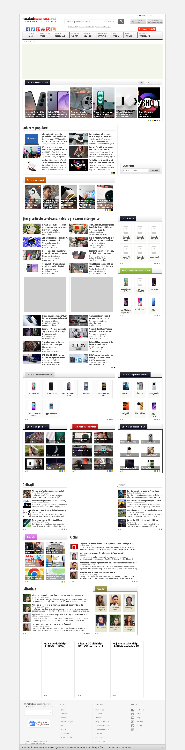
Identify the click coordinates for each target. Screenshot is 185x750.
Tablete (63, 718)
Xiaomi (82, 26)
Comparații (64, 733)
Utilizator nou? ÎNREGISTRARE (155, 21)
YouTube (137, 721)
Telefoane (64, 714)
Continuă (154, 170)
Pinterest (137, 725)
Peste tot (109, 21)
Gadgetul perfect (66, 737)
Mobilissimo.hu (101, 737)
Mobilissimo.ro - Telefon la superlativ (40, 19)
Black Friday (73, 26)
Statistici (98, 718)
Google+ (137, 718)
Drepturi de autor (102, 721)
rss (53, 29)
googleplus (38, 29)
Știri (61, 725)
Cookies (98, 733)
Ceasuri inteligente (67, 721)
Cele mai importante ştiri (37, 82)
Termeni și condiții (102, 725)
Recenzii (63, 729)
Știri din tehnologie (103, 26)
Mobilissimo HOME (30, 41)
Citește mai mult (126, 747)
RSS (134, 729)
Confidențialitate (102, 729)
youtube (43, 29)
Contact (149, 15)
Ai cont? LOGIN (138, 21)
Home (62, 710)
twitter (33, 29)
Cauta (121, 21)
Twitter (136, 714)
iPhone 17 (89, 26)
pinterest (48, 29)
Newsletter (128, 166)
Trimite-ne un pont (147, 29)
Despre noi (141, 15)
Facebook (137, 710)
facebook (28, 29)
